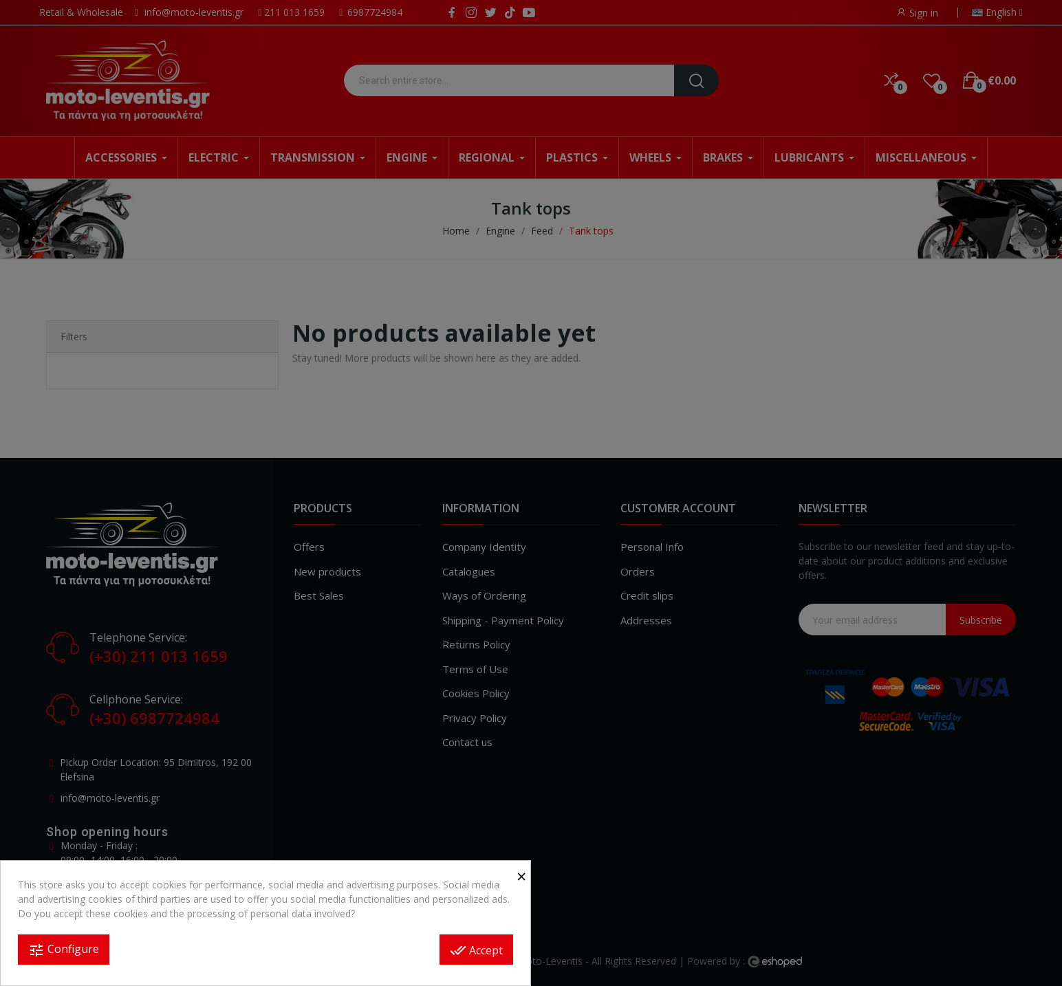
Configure (63, 949)
